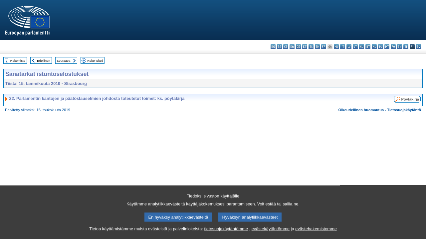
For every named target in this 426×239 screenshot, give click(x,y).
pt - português (386, 46)
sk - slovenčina (399, 46)
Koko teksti (95, 60)
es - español (279, 46)
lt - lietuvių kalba (355, 46)
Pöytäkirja (410, 99)
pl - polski (380, 46)
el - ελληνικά (311, 46)
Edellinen (43, 60)
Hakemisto (17, 60)
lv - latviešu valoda (348, 46)
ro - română (393, 46)
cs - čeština (285, 46)
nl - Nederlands (374, 46)
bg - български (273, 46)
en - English (317, 46)
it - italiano (342, 46)
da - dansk (292, 46)
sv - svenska (418, 46)
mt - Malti (367, 46)
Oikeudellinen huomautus (361, 110)
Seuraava (63, 60)
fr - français (323, 46)
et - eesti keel (304, 46)
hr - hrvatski (336, 46)
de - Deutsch (298, 46)
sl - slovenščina (405, 46)
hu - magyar (361, 46)
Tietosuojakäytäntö (404, 110)
